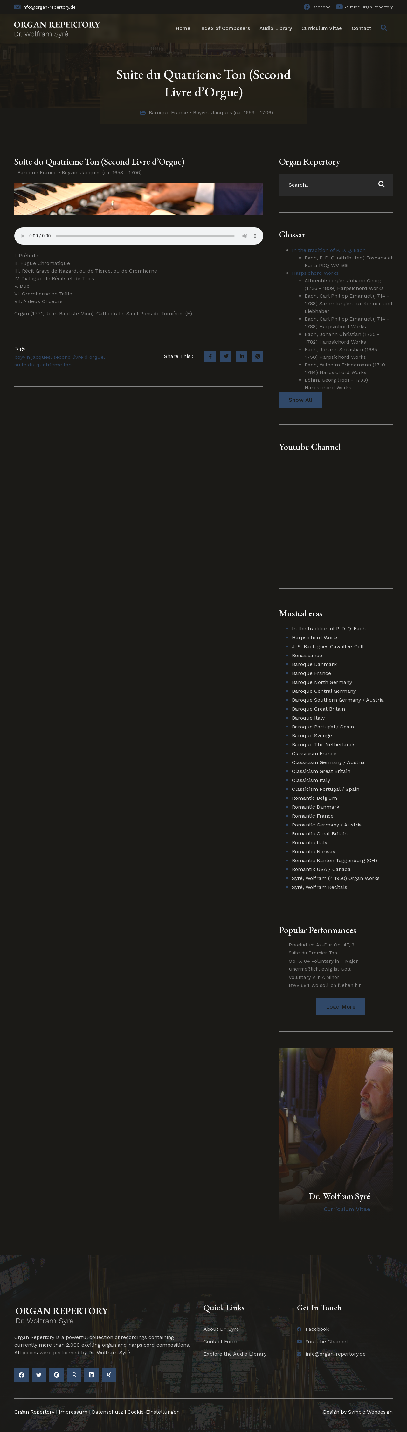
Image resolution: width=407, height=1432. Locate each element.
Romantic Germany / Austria (327, 825)
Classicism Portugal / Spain (325, 789)
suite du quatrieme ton (43, 365)
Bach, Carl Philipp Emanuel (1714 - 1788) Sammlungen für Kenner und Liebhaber (348, 303)
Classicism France (314, 753)
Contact (361, 28)
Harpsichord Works (315, 273)
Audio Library (275, 28)
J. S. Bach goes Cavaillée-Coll (328, 646)
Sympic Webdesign (369, 1412)
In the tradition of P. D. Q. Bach (329, 250)
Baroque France (168, 113)
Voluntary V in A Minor (314, 978)
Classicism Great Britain (321, 771)
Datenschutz (107, 1412)
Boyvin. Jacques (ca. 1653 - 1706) (233, 113)
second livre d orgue (78, 357)
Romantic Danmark (315, 807)
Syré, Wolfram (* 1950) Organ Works (336, 878)
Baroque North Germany (322, 682)
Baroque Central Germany (324, 691)
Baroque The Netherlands (323, 744)
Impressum (73, 1412)
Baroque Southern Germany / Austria (338, 700)
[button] (340, 1007)
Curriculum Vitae (321, 28)
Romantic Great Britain (320, 834)
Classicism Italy (311, 780)
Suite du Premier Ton (313, 953)
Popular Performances (317, 930)
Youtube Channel (310, 446)
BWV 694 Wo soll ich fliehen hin (325, 986)
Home (183, 28)
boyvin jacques (32, 357)
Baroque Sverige (312, 736)
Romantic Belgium (314, 798)
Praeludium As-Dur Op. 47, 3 (321, 945)
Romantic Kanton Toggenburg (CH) (334, 860)
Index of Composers (225, 28)
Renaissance (307, 655)
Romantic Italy (309, 843)
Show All (300, 400)
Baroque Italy (308, 718)
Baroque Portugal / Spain (323, 727)
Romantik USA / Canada (321, 869)
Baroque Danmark (314, 664)
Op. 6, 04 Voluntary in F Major (323, 961)
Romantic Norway (313, 851)
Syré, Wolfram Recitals (319, 887)
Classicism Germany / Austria (328, 762)
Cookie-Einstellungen (154, 1412)
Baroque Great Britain (318, 709)
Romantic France (313, 816)
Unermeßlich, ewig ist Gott (320, 969)
